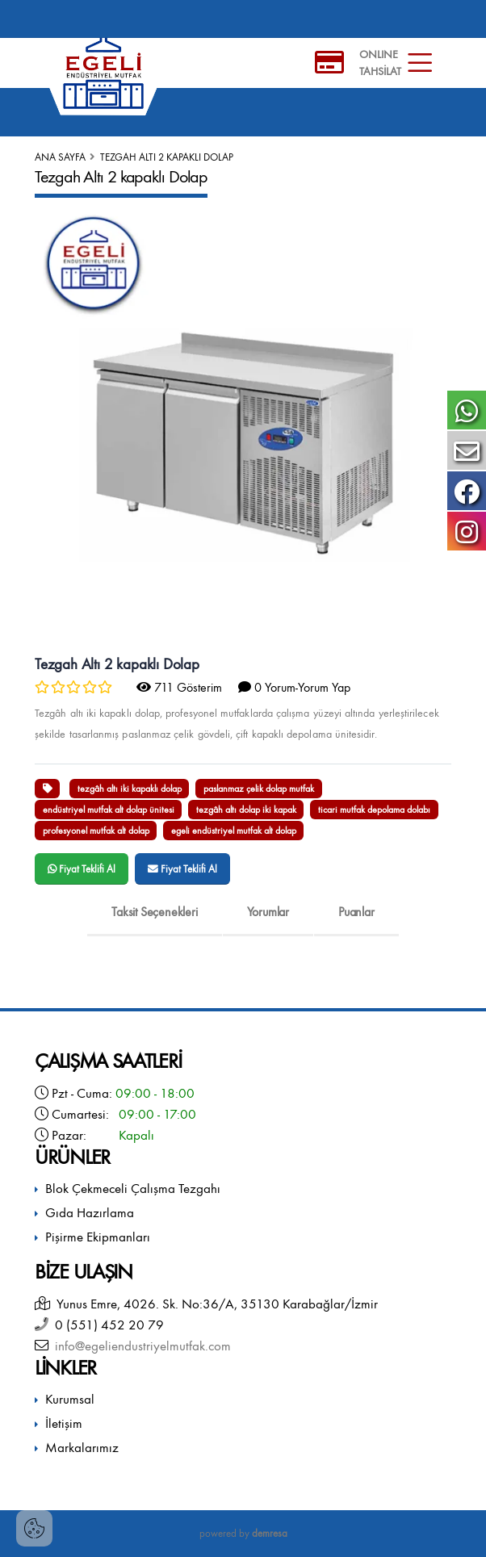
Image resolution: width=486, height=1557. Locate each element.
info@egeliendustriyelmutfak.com (139, 1345)
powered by (243, 1533)
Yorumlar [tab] (268, 911)
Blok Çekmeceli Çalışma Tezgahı (132, 1188)
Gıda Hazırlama (89, 1212)
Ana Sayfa (60, 157)
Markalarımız (82, 1447)
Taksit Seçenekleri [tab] (154, 911)
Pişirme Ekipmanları (97, 1236)
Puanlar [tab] (356, 911)
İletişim (63, 1423)
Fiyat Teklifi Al (81, 869)
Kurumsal (69, 1399)
